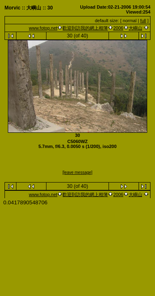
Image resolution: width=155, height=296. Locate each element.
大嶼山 (135, 27)
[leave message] (77, 172)
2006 (118, 27)
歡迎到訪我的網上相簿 (85, 27)
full (143, 20)
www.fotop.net (43, 27)
